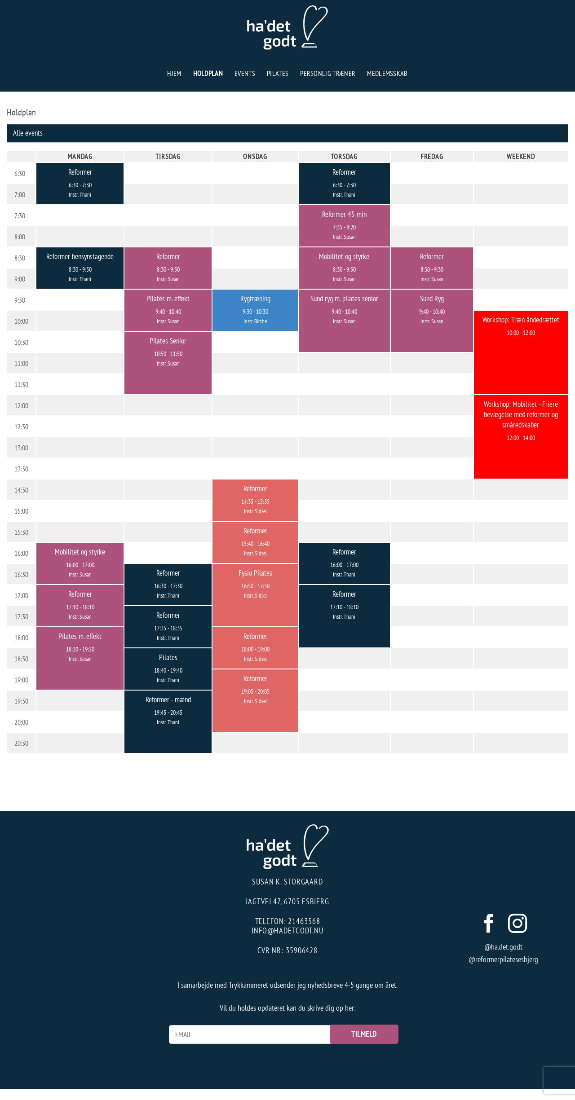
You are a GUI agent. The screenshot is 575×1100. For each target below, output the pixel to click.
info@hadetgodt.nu (287, 930)
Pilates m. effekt (168, 298)
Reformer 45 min (344, 214)
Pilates (277, 73)
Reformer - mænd (168, 699)
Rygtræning (255, 298)
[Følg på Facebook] (488, 925)
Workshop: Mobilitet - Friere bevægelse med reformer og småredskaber (521, 414)
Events (244, 73)
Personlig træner (327, 73)
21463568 (304, 921)
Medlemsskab (387, 73)
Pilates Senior (168, 340)
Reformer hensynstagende (80, 256)
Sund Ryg (432, 298)
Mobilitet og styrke (344, 256)
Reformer (80, 172)
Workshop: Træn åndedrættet (520, 319)
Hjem (174, 73)
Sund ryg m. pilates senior (344, 298)
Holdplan (208, 73)
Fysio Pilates (255, 573)
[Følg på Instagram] (517, 925)
